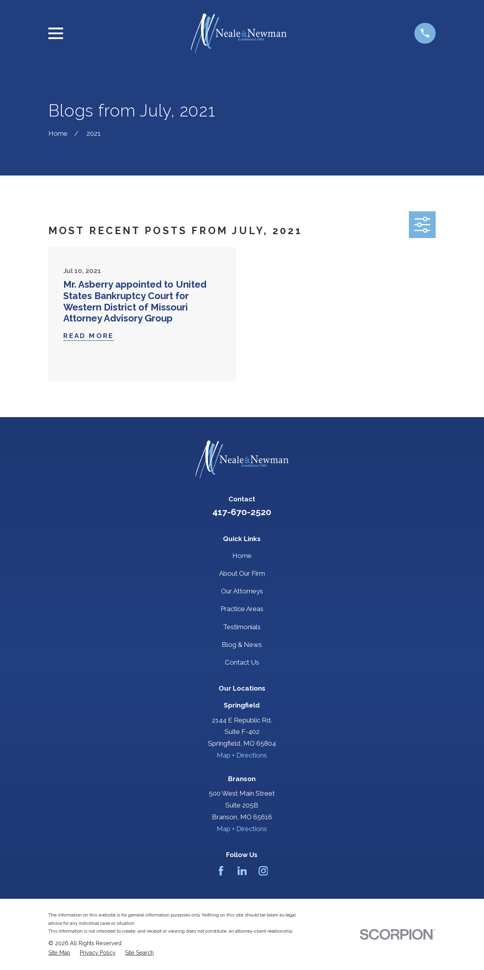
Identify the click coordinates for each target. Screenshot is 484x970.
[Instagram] (263, 871)
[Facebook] (221, 871)
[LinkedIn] (242, 871)
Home (242, 556)
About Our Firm (242, 573)
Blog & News (242, 645)
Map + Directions (242, 755)
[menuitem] (59, 953)
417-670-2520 (241, 512)
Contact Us (242, 662)
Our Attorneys (242, 591)
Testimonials (242, 627)
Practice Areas (242, 609)
